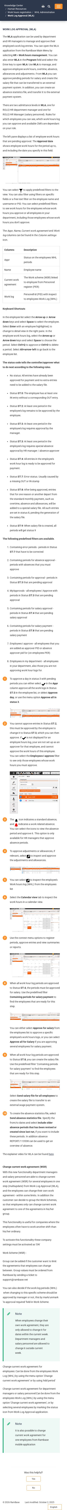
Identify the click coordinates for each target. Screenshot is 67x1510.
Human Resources (17, 9)
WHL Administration (44, 12)
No (33, 1488)
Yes (33, 1479)
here (51, 1154)
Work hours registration (19, 12)
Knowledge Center (13, 5)
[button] (49, 6)
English (54, 1507)
